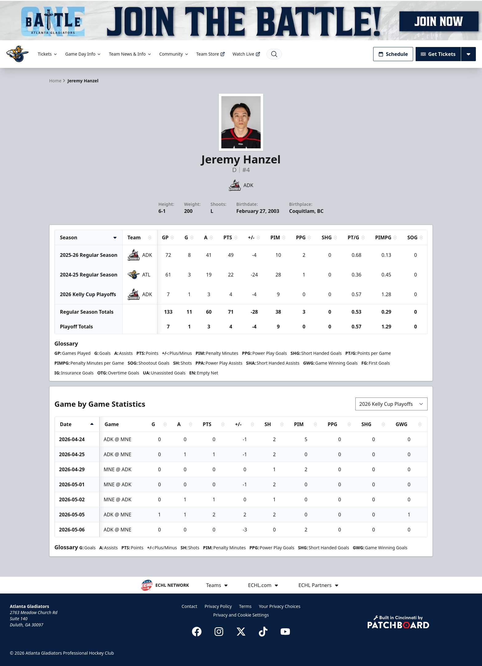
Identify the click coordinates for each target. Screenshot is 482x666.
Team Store (210, 54)
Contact (189, 606)
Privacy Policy (218, 606)
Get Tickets (438, 54)
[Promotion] (241, 20)
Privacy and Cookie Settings (241, 615)
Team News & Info (130, 54)
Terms (245, 606)
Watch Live (246, 54)
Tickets (48, 54)
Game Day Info (83, 54)
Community (174, 54)
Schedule (393, 54)
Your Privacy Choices (279, 606)
